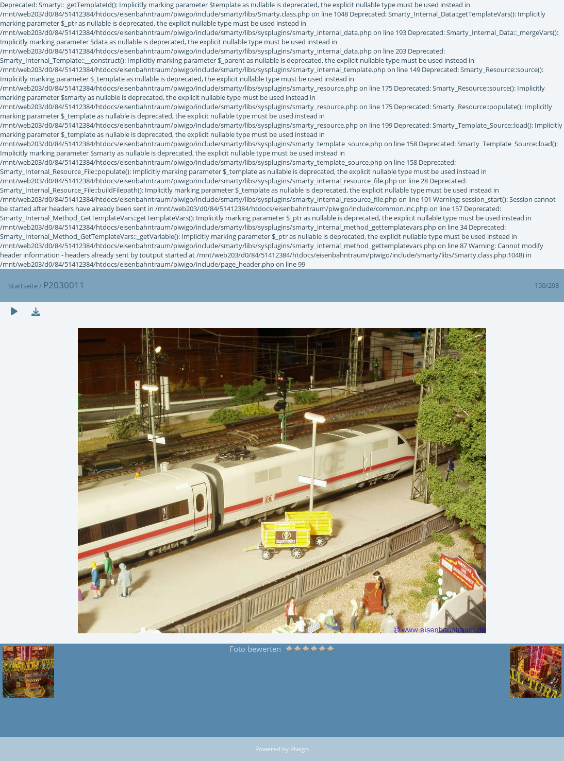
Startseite (23, 285)
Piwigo (299, 749)
